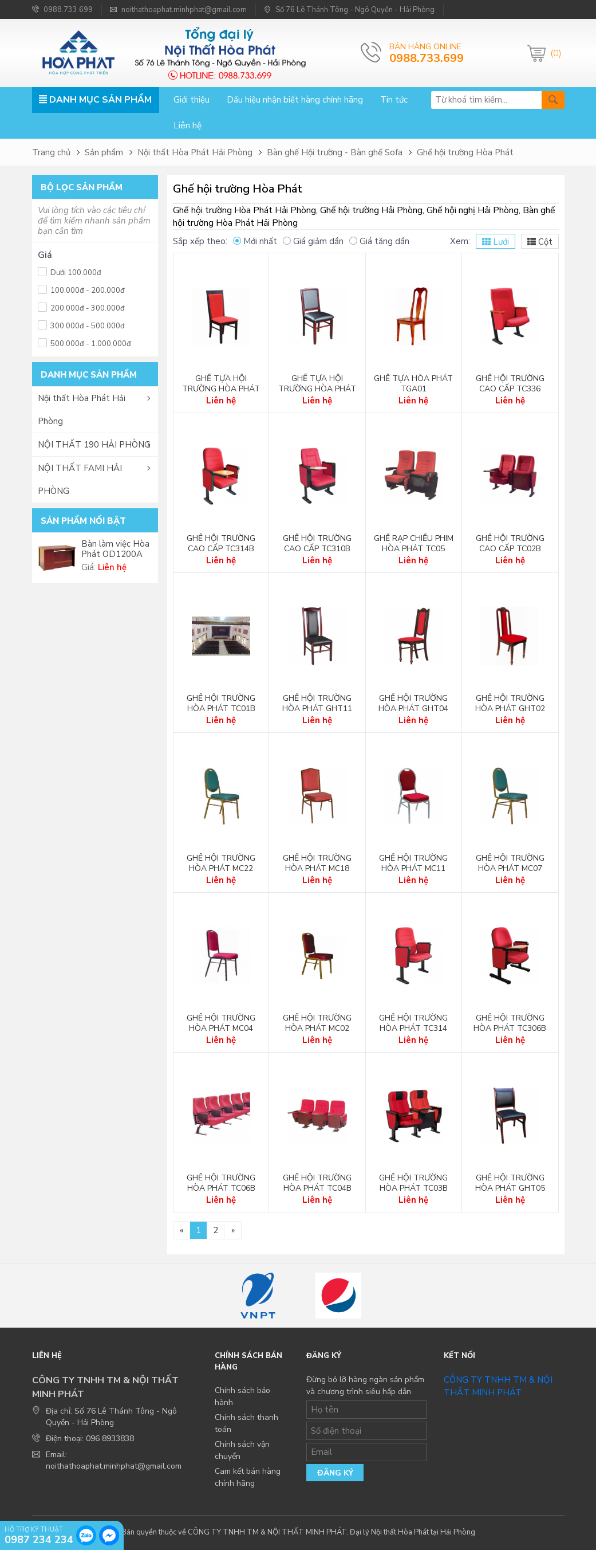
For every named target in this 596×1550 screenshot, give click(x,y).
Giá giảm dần (313, 241)
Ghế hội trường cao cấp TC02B (510, 543)
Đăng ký (335, 1472)
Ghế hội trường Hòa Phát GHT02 (510, 703)
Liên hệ (187, 125)
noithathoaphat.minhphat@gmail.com (178, 9)
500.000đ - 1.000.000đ (84, 342)
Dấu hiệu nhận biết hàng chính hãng (295, 99)
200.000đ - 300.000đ (81, 306)
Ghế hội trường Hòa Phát (465, 152)
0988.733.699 (62, 9)
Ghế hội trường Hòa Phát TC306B (509, 1023)
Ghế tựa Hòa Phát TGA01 (413, 384)
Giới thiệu (191, 99)
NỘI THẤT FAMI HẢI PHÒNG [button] (80, 479)
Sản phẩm (104, 152)
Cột (539, 242)
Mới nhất (255, 241)
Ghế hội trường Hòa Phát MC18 (317, 863)
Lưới (495, 242)
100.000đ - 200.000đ (81, 289)
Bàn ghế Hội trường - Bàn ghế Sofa (334, 152)
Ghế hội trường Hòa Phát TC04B (317, 1183)
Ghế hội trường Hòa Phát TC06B (221, 1183)
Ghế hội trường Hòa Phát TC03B (413, 1183)
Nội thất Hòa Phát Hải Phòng (194, 152)
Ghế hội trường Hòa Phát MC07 (510, 863)
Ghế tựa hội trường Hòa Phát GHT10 (317, 389)
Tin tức (394, 99)
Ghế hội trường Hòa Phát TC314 (413, 1023)
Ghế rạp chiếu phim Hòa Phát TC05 (413, 543)
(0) (556, 53)
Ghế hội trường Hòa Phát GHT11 (317, 703)
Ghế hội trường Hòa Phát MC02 (317, 1023)
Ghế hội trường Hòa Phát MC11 (413, 863)
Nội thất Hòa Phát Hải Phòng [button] (81, 410)
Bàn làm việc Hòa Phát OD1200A (115, 549)
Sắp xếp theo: (200, 241)
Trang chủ (51, 152)
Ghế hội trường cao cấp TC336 (510, 384)
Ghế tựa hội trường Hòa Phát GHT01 (221, 389)
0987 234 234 (39, 1539)
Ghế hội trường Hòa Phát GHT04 (413, 703)
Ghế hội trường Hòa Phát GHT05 (510, 1183)
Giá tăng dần (379, 241)
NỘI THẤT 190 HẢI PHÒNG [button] (94, 444)
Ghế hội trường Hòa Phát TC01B (221, 703)
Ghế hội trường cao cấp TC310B (317, 543)
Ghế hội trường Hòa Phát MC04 (221, 1023)
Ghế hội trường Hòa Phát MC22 (221, 863)
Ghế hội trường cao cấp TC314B (221, 543)
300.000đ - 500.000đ (81, 324)
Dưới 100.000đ (69, 271)
